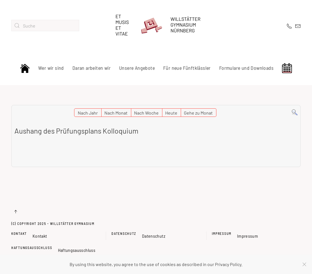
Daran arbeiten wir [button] (91, 68)
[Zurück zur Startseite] (156, 25)
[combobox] (45, 25)
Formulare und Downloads (246, 68)
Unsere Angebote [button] (137, 68)
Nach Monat (116, 112)
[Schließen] (304, 264)
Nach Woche (146, 112)
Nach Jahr (88, 112)
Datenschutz (123, 233)
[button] (15, 211)
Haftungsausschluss (31, 248)
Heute (171, 112)
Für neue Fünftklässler (187, 68)
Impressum (221, 233)
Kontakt (19, 233)
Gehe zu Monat (198, 112)
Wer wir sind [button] (51, 68)
